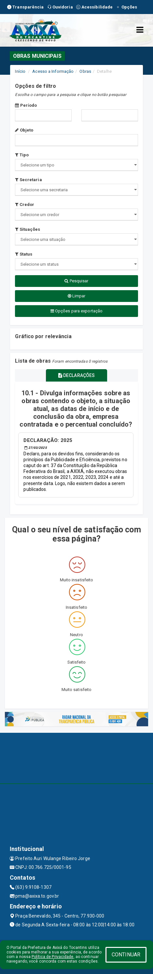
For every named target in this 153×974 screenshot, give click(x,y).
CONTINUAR (126, 954)
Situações (27, 229)
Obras (85, 71)
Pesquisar (76, 280)
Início (20, 71)
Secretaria (28, 179)
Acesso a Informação (53, 71)
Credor (24, 204)
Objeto (24, 130)
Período (26, 105)
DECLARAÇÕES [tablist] (76, 375)
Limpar (77, 295)
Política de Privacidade (52, 956)
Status (23, 254)
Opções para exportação (76, 310)
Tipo (22, 154)
